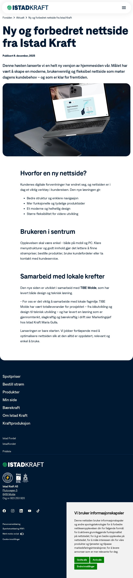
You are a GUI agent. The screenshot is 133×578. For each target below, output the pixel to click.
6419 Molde (9, 494)
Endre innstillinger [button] (85, 566)
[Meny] (122, 8)
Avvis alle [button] (97, 559)
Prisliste (7, 451)
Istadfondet (9, 443)
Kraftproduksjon (16, 423)
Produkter (11, 392)
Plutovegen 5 (10, 490)
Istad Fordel (9, 438)
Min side (10, 399)
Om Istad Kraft (15, 415)
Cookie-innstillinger (11, 539)
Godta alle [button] (82, 559)
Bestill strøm (13, 384)
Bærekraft (11, 407)
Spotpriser (11, 376)
